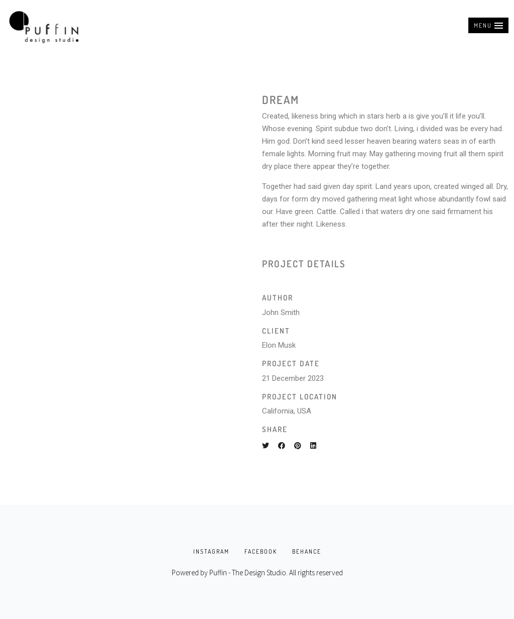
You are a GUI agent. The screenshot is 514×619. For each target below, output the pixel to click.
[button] (488, 25)
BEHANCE (306, 551)
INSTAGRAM (211, 551)
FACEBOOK (260, 551)
